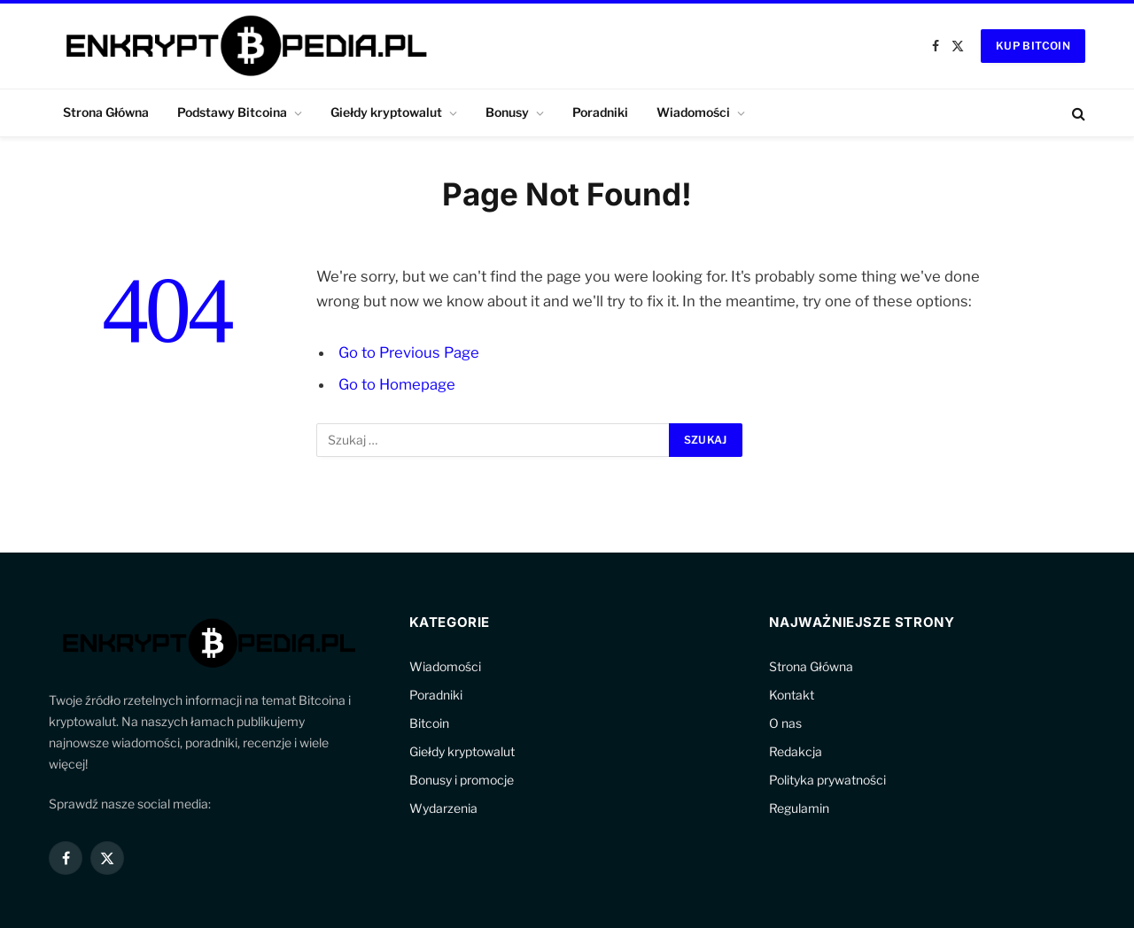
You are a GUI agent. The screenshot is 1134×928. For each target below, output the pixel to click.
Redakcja (795, 751)
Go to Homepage (396, 384)
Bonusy (507, 112)
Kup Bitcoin (1033, 45)
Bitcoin (429, 723)
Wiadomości (693, 112)
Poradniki (600, 112)
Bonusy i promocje (461, 779)
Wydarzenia (443, 808)
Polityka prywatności (827, 779)
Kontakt (791, 694)
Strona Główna (106, 112)
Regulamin (799, 808)
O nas (785, 723)
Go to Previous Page (408, 352)
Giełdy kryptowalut (386, 112)
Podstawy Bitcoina (232, 112)
